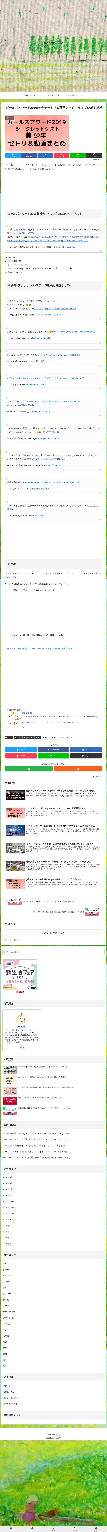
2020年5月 (8, 1178)
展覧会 (6, 1336)
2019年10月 (8, 1214)
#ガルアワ (44, 241)
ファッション (30, 737)
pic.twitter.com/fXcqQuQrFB (67, 355)
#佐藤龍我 (12, 241)
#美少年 (55, 237)
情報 (5, 1342)
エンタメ (19, 737)
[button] (102, 953)
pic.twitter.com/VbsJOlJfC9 (82, 332)
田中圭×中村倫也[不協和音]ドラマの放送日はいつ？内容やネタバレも (35, 1140)
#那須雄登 (74, 237)
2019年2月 (8, 1244)
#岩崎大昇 (94, 237)
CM (4, 1264)
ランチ (6, 1330)
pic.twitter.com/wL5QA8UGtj (66, 482)
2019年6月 (8, 1238)
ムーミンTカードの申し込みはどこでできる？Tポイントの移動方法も (35, 1152)
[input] (53, 952)
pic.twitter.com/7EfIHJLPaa (52, 459)
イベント (10, 737)
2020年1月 (8, 1196)
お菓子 (6, 1270)
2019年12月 (8, 1202)
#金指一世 (22, 241)
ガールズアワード (59, 737)
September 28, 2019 (65, 247)
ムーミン (7, 1324)
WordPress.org (10, 1404)
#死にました (53, 378)
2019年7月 (8, 1232)
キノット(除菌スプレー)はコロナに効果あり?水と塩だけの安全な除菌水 (36, 1134)
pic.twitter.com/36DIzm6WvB (20, 405)
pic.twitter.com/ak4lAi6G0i (64, 308)
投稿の (8, 1392)
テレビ (6, 1300)
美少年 (70, 737)
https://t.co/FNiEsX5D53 (40, 237)
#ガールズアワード (60, 401)
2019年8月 (8, 1226)
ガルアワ (47, 737)
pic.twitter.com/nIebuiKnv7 (72, 378)
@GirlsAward (56, 241)
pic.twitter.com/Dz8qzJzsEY (75, 241)
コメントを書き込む (53, 933)
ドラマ (6, 1306)
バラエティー (9, 1312)
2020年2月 (8, 1190)
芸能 (5, 1360)
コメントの (10, 1398)
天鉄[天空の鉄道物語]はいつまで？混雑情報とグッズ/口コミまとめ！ (35, 1146)
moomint (27, 713)
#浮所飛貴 (84, 237)
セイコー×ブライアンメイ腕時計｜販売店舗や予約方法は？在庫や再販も (37, 1158)
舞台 (5, 1354)
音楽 (39, 737)
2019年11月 (8, 1208)
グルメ (6, 1288)
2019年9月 (8, 1220)
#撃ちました (41, 378)
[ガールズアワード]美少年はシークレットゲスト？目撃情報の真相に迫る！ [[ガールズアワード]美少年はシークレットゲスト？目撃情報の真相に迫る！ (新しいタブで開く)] (39, 648)
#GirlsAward (17, 229)
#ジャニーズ (33, 241)
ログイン (7, 1386)
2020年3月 (8, 1184)
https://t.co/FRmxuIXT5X (23, 233)
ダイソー (7, 1294)
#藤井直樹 (64, 237)
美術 (5, 1348)
